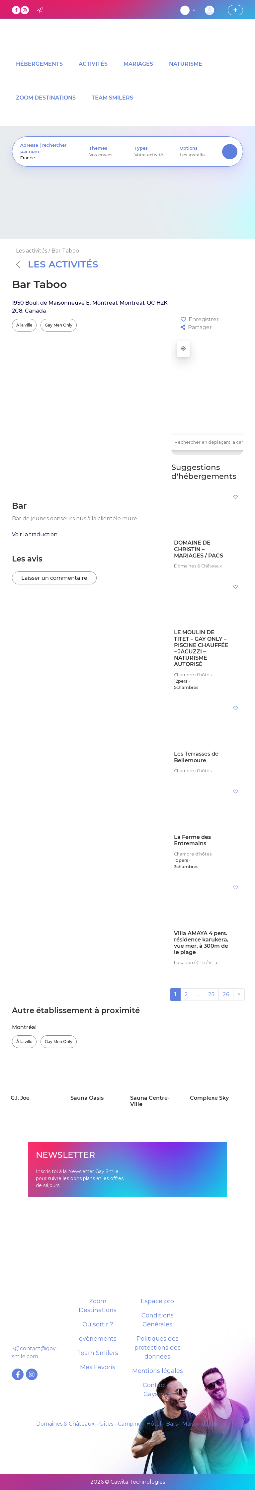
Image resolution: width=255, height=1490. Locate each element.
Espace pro (157, 1301)
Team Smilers (97, 1353)
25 (211, 994)
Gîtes (106, 1424)
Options (189, 148)
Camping (130, 1424)
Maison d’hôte (200, 1424)
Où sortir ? (97, 1324)
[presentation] (46, 158)
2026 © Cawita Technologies (127, 1482)
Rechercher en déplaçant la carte (211, 442)
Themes (98, 148)
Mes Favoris (97, 1367)
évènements (98, 1338)
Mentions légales (157, 1371)
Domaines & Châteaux (65, 1424)
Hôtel (153, 1424)
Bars (172, 1424)
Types (141, 148)
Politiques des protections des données (157, 1347)
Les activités (57, 264)
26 (226, 994)
